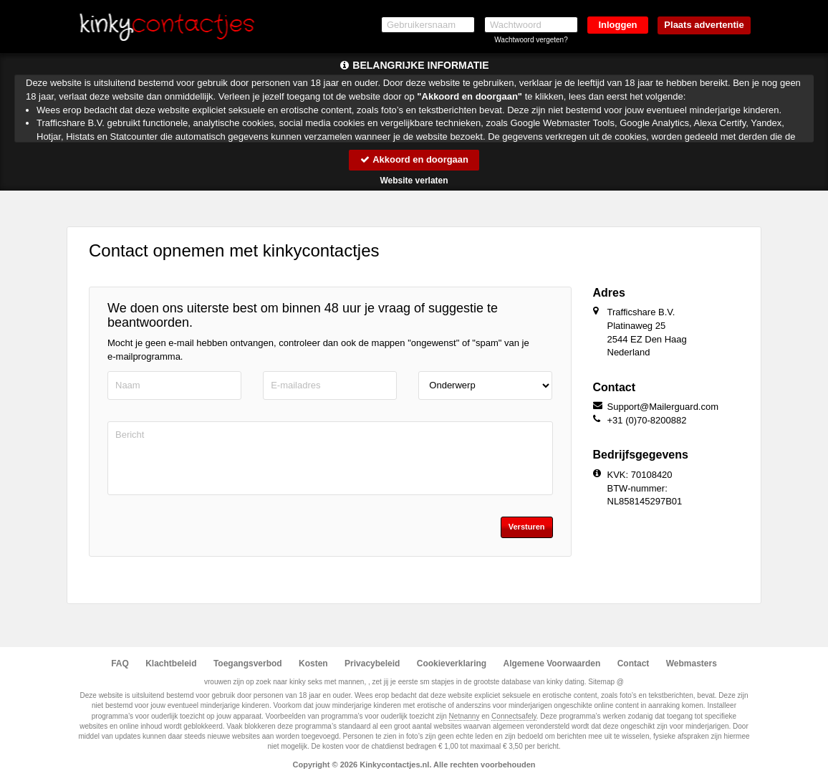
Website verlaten (414, 181)
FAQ (120, 663)
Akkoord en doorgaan (414, 159)
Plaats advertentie (703, 24)
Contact (633, 663)
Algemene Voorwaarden (551, 663)
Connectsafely (513, 716)
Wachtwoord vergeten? (530, 40)
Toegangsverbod (247, 663)
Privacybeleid (372, 663)
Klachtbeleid (170, 663)
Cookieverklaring (451, 663)
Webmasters (691, 663)
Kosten (313, 663)
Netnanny (464, 716)
